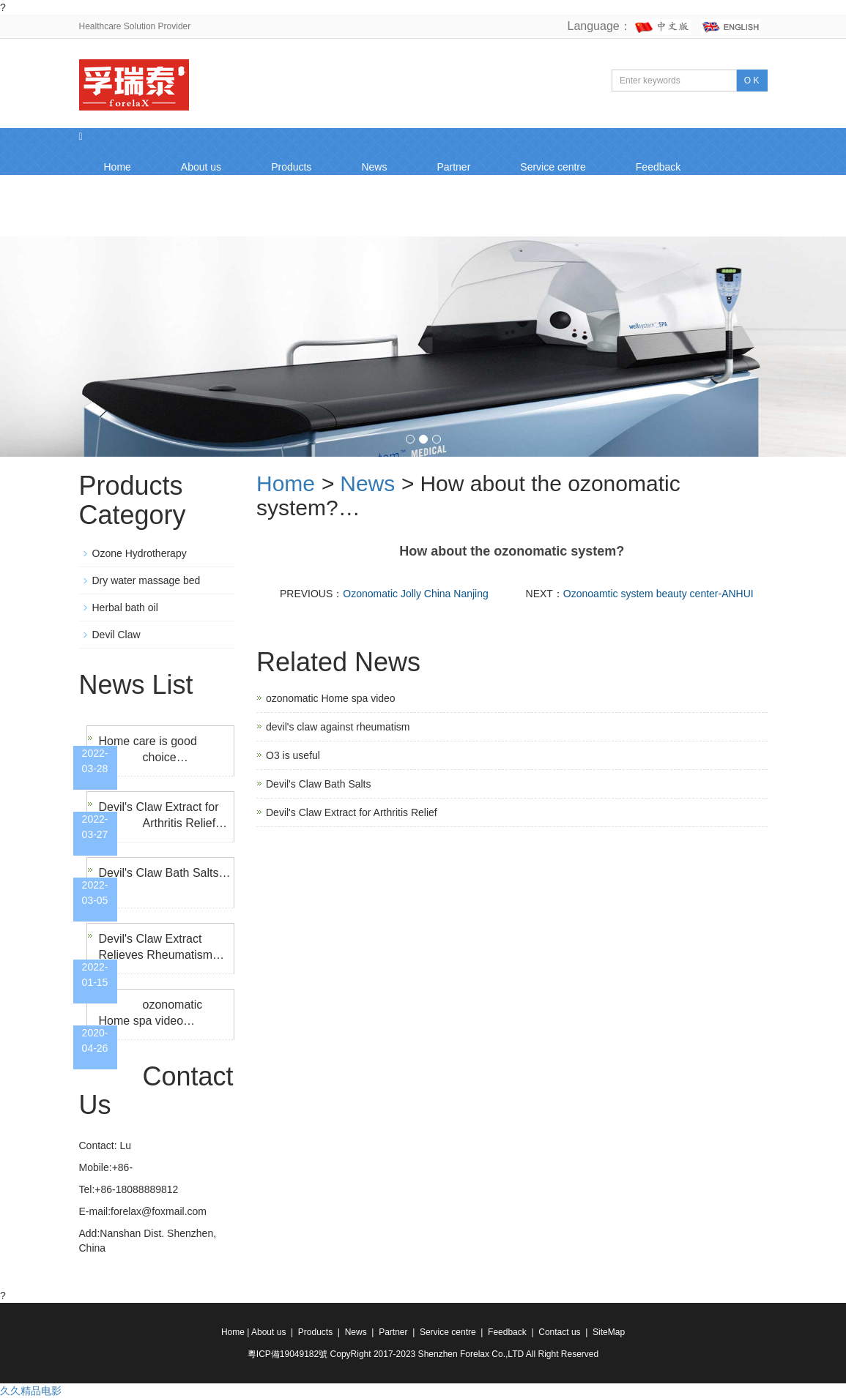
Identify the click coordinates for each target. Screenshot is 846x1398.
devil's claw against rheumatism (337, 727)
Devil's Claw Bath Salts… (165, 873)
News (374, 167)
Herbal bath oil (125, 607)
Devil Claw (116, 634)
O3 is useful (293, 755)
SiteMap (609, 1332)
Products (291, 167)
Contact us (128, 214)
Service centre (552, 167)
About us (201, 167)
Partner (453, 167)
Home (117, 167)
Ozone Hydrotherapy (139, 553)
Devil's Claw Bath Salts (318, 784)
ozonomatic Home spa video (331, 698)
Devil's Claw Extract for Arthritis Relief (351, 812)
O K (752, 80)
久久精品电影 (31, 1391)
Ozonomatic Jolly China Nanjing (415, 593)
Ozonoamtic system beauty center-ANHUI (658, 593)
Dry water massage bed (146, 580)
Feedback (658, 167)
